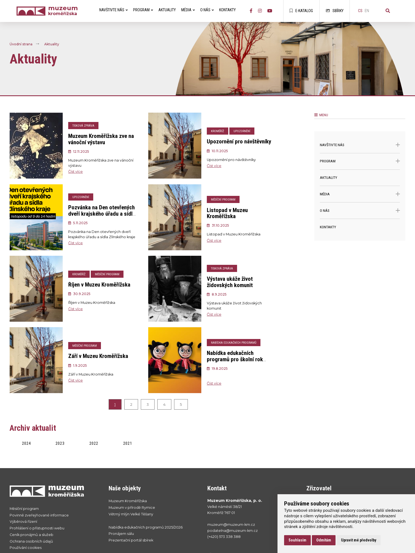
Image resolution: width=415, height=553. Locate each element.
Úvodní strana (21, 44)
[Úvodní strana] (32, 11)
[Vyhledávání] (388, 11)
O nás (360, 210)
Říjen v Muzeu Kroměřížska (99, 284)
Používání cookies (26, 548)
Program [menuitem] (143, 10)
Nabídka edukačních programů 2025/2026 (146, 527)
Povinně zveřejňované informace (39, 515)
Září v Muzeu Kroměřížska (98, 356)
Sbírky (334, 11)
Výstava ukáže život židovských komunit (230, 282)
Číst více (75, 171)
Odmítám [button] (323, 540)
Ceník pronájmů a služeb (31, 535)
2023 (60, 443)
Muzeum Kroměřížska (128, 501)
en (367, 11)
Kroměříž (217, 131)
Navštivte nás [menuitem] (113, 10)
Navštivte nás (360, 145)
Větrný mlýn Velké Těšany (131, 514)
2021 (127, 443)
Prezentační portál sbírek (131, 540)
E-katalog (301, 11)
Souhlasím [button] (297, 540)
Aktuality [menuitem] (167, 10)
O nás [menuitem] (207, 10)
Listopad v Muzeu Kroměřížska (227, 213)
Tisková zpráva (83, 125)
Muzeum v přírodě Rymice (132, 507)
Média (360, 194)
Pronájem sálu (121, 534)
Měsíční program (223, 199)
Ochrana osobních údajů (31, 541)
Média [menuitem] (188, 10)
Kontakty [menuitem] (227, 10)
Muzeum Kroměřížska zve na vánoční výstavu (101, 139)
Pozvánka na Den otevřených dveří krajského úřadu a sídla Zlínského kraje (101, 213)
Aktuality (51, 44)
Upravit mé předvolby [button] (358, 540)
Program (360, 161)
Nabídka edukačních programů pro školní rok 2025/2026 (235, 359)
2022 (93, 443)
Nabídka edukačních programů (233, 342)
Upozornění (241, 131)
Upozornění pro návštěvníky (239, 141)
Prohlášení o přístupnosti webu (37, 528)
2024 (26, 443)
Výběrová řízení (23, 521)
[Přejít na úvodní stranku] (54, 491)
